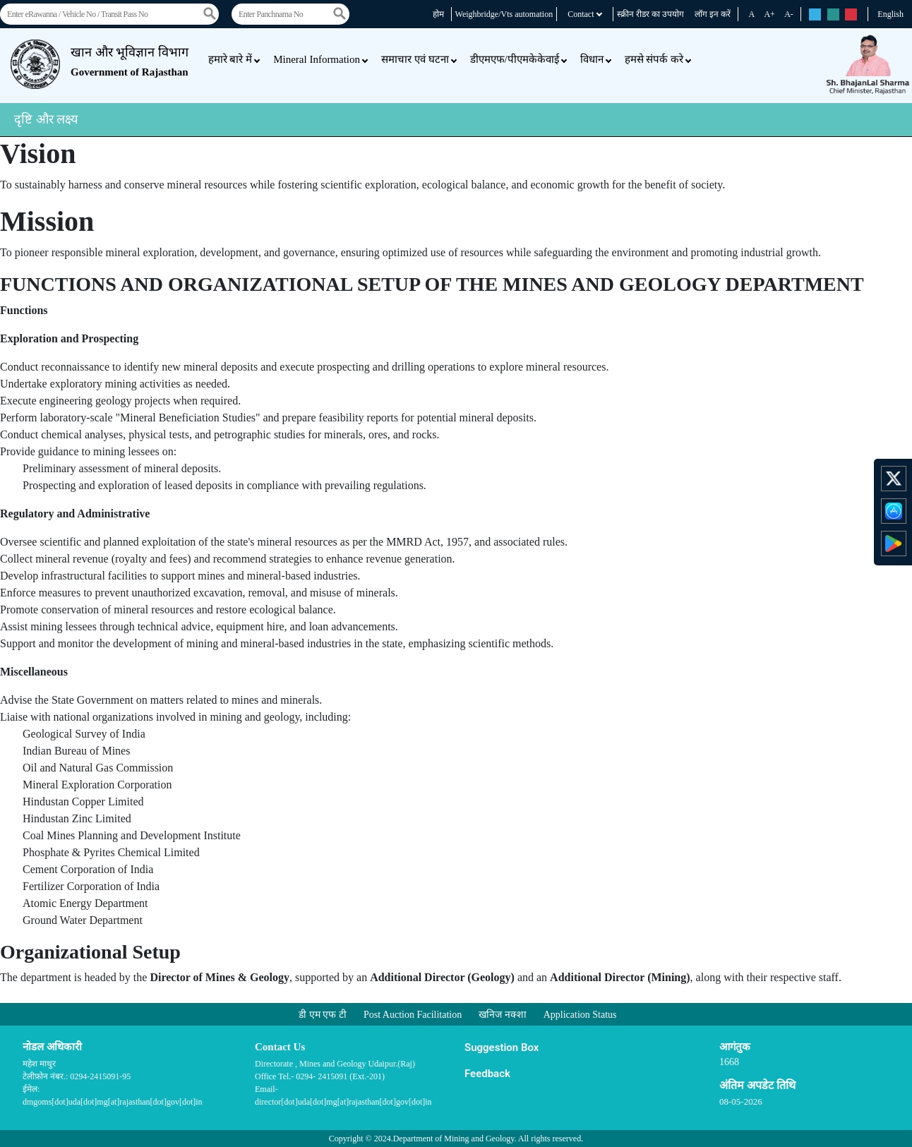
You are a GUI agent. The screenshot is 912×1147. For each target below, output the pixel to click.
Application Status (580, 1014)
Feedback (487, 1073)
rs (815, 15)
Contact (585, 14)
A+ (769, 14)
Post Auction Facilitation (413, 1014)
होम (438, 14)
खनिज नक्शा (503, 1014)
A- (788, 14)
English (890, 14)
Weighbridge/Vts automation (504, 14)
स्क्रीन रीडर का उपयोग (650, 14)
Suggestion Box (501, 1047)
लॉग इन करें (713, 14)
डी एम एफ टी (323, 1014)
